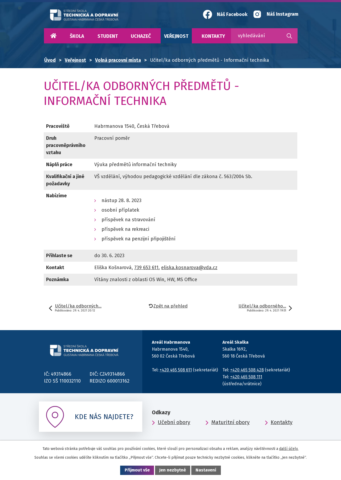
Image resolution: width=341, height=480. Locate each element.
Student (108, 36)
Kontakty (213, 36)
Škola (77, 36)
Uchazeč (141, 36)
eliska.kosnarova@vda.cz (189, 267)
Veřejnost (176, 36)
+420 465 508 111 (246, 376)
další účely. (288, 448)
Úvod (53, 35)
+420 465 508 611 (176, 369)
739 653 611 (146, 267)
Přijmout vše (137, 470)
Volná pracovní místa (118, 60)
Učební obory (174, 422)
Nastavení (206, 470)
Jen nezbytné (172, 470)
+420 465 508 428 (247, 369)
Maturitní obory (230, 422)
